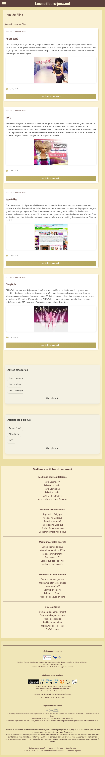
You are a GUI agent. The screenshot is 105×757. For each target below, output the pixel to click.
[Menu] (4, 3)
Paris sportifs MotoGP (52, 554)
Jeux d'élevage (16, 390)
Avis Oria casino (52, 493)
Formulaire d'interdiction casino (52, 691)
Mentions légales (74, 751)
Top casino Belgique (52, 515)
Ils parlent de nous (55, 748)
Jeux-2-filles (11, 199)
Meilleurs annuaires (52, 623)
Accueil (9, 32)
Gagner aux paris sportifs (53, 561)
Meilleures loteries (52, 619)
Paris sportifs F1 (52, 558)
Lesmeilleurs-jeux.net (52, 3)
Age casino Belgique (52, 518)
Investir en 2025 (52, 587)
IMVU (8, 117)
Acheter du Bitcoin (52, 594)
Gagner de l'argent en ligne (52, 616)
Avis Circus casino (52, 486)
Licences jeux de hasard (42, 695)
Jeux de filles (20, 32)
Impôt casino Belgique (52, 525)
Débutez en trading (52, 590)
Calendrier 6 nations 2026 (52, 551)
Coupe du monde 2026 (52, 547)
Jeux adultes (15, 384)
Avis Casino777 (52, 482)
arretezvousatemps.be (61, 689)
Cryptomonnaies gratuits (52, 580)
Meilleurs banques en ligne (52, 597)
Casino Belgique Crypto (52, 529)
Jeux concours (16, 378)
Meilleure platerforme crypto (52, 583)
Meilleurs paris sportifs (52, 565)
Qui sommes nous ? (37, 748)
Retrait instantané (52, 522)
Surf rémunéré (52, 630)
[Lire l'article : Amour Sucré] (51, 70)
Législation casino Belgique (61, 695)
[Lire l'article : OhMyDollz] (51, 319)
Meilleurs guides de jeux (52, 626)
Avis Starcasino (52, 489)
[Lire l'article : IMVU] (51, 152)
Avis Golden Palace (52, 496)
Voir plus (52, 398)
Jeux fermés (71, 748)
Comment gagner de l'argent (52, 612)
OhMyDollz (11, 284)
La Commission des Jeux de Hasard (52, 698)
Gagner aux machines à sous (52, 532)
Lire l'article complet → (51, 96)
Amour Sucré (12, 38)
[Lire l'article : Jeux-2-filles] (51, 237)
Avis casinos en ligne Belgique (52, 500)
